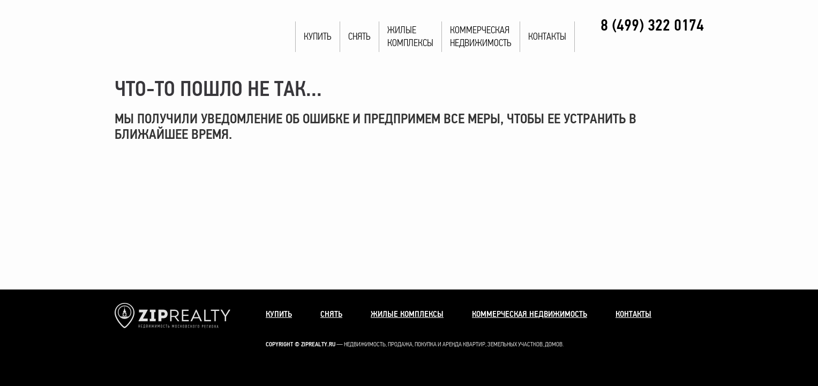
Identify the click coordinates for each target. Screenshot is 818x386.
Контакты (547, 36)
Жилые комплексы (407, 314)
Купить (318, 36)
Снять (359, 36)
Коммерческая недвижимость (529, 314)
